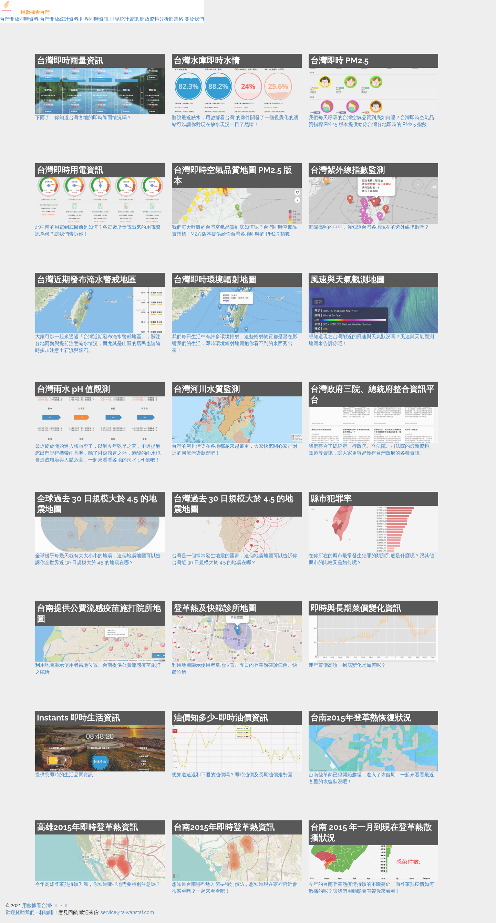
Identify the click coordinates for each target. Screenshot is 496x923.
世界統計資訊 (124, 19)
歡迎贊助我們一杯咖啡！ (32, 912)
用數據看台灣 (25, 12)
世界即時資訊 (94, 19)
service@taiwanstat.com (127, 912)
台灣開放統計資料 (59, 19)
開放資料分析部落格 (161, 19)
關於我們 (194, 19)
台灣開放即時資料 (19, 19)
